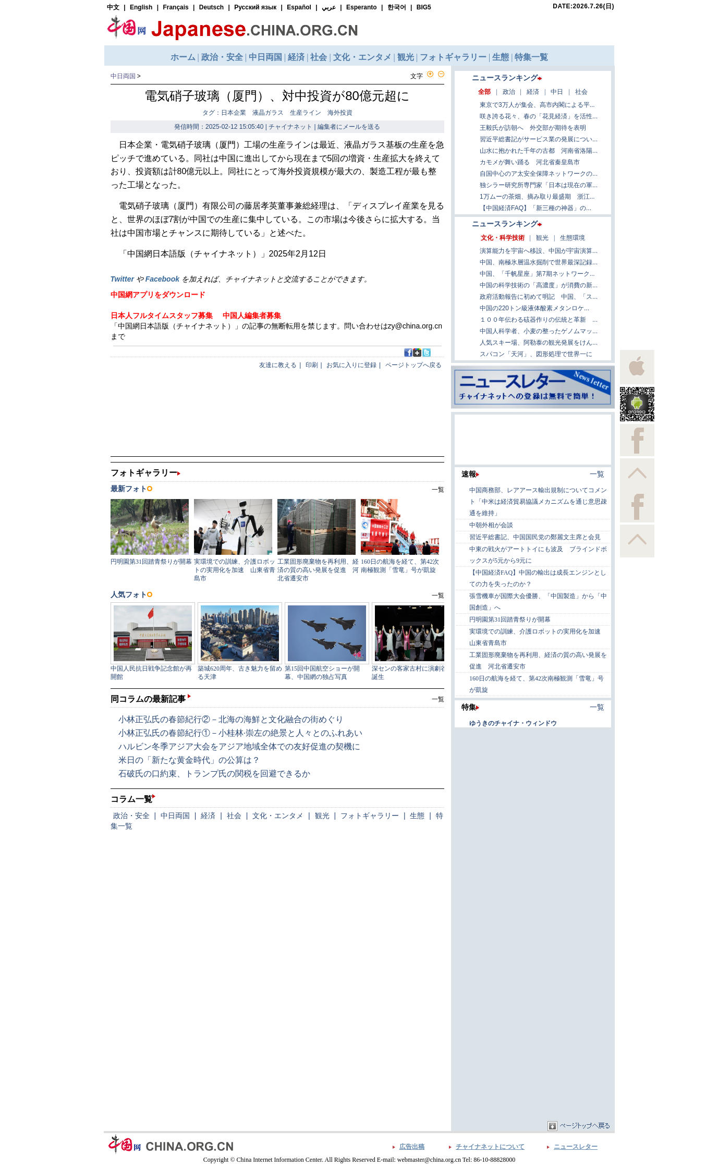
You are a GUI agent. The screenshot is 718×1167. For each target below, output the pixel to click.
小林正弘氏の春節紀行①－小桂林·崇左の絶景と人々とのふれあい (240, 732)
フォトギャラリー (369, 815)
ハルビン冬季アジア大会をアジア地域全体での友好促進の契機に (239, 746)
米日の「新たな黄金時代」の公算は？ (189, 760)
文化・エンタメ (277, 815)
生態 (417, 815)
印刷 (312, 365)
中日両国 (123, 76)
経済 (208, 815)
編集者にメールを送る (349, 126)
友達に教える (278, 365)
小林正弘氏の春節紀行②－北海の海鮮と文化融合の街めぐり (231, 719)
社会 (234, 815)
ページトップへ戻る (413, 365)
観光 (322, 815)
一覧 (438, 699)
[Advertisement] (533, 795)
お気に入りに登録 (351, 365)
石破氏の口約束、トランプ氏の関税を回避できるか (214, 773)
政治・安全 (131, 815)
